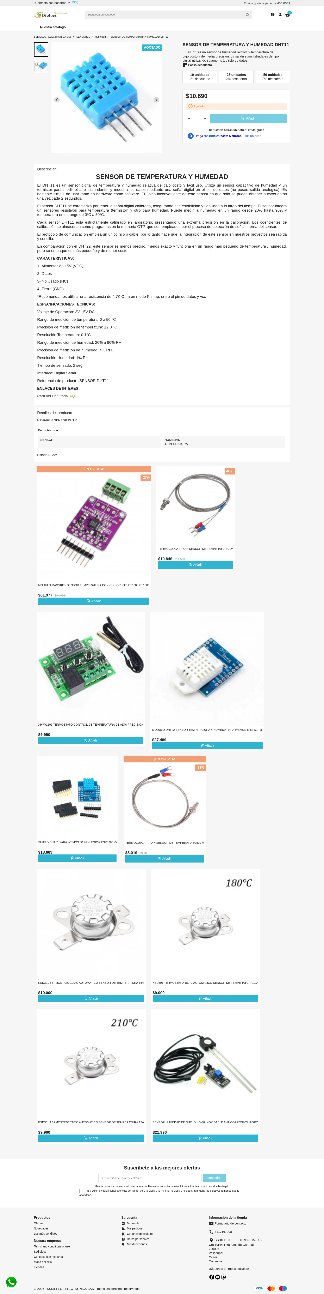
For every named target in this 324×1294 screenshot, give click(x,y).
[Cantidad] (197, 118)
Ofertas (38, 1223)
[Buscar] (168, 15)
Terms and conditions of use (52, 1246)
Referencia (45, 420)
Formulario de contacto (228, 1223)
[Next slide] (156, 100)
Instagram (223, 1277)
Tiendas (39, 1267)
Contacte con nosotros (48, 1256)
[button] (41, 49)
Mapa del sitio (43, 1262)
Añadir (248, 118)
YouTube (217, 1277)
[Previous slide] (57, 100)
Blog (75, 2)
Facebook (211, 1277)
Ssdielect (40, 1251)
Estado (42, 455)
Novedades (41, 1228)
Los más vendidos (45, 1233)
